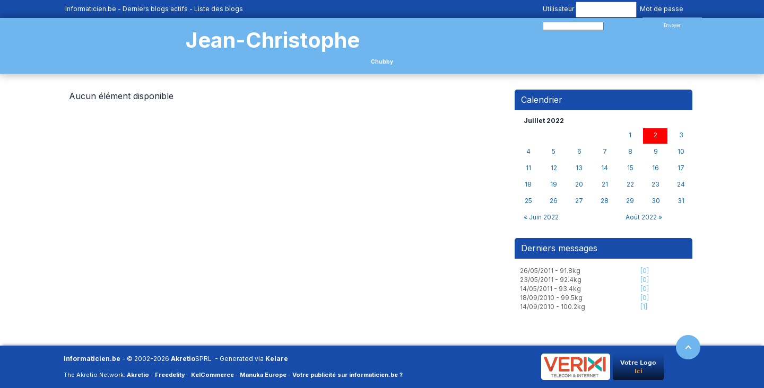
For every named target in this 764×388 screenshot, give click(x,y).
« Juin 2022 (541, 217)
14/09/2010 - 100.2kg (552, 307)
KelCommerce (212, 374)
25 (528, 201)
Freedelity (170, 374)
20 (579, 184)
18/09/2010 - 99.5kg (551, 298)
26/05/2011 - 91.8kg (550, 271)
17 (681, 168)
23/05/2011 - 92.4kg (550, 280)
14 (604, 168)
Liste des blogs (218, 9)
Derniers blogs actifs (155, 9)
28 (605, 201)
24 (681, 184)
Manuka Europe (263, 374)
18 (528, 184)
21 (605, 184)
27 (579, 201)
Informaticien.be (90, 9)
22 (630, 184)
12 (554, 168)
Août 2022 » (644, 217)
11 (528, 168)
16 (655, 168)
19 (553, 184)
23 (655, 184)
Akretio (183, 359)
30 (656, 201)
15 (630, 168)
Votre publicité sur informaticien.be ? (347, 374)
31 (681, 201)
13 (579, 168)
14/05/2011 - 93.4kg (550, 289)
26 (554, 201)
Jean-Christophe (273, 40)
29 (630, 201)
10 (681, 151)
